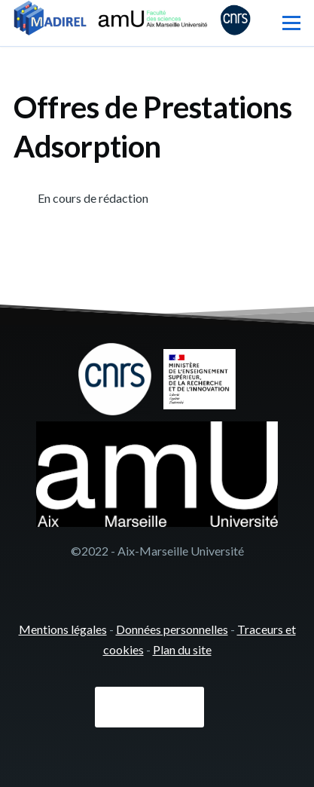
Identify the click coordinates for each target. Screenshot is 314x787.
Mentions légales (63, 629)
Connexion (149, 707)
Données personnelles (172, 629)
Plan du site (182, 649)
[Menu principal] (291, 22)
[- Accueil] (132, 19)
